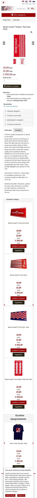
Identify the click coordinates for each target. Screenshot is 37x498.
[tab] (18, 111)
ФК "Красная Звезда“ (10, 106)
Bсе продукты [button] (18, 15)
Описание (8, 130)
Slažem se (21, 495)
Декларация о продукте (13, 120)
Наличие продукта (12, 111)
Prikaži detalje (10, 495)
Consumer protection (12, 124)
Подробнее (18, 250)
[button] (3, 304)
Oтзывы (18, 130)
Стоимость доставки (12, 115)
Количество (7, 77)
